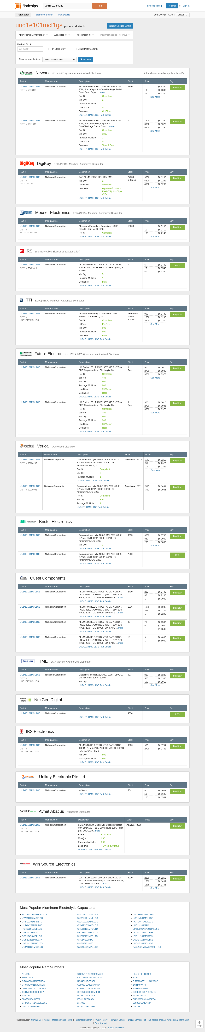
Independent (86, 35)
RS (50, 251)
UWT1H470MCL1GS (32, 918)
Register (172, 5)
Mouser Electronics (71, 212)
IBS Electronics (38, 731)
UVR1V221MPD (30, 932)
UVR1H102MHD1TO (32, 943)
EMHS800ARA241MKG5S (146, 929)
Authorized (63, 35)
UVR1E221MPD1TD (87, 947)
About (46, 1020)
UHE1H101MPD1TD (87, 929)
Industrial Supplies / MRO (115, 35)
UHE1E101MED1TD (87, 936)
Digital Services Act (137, 1020)
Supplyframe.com (116, 1027)
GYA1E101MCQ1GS (87, 925)
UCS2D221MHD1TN (32, 939)
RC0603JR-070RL (86, 1006)
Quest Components (44, 578)
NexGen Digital (41, 699)
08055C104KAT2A (31, 999)
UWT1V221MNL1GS (87, 921)
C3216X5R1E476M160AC (90, 977)
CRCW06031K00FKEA (144, 999)
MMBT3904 (27, 977)
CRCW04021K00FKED (33, 985)
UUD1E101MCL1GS (30, 86)
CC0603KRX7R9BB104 (144, 992)
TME (55, 661)
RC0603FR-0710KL (87, 995)
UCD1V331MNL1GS (143, 918)
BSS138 (26, 995)
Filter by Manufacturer (30, 59)
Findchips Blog (154, 5)
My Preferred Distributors (34, 35)
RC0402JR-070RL (86, 981)
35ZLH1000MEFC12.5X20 (35, 914)
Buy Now (177, 87)
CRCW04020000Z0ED (88, 992)
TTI (52, 300)
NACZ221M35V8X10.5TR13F (147, 947)
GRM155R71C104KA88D (34, 988)
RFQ (177, 265)
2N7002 (81, 1003)
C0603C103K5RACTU (33, 1006)
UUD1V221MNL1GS (32, 925)
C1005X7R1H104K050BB (90, 974)
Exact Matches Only (86, 49)
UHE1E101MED (85, 943)
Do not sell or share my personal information (169, 1020)
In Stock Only (57, 49)
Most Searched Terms (62, 1020)
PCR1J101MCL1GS (32, 929)
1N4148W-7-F (140, 985)
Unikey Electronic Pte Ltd (54, 776)
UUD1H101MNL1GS (143, 939)
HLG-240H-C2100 (142, 974)
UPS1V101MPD (85, 939)
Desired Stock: (30, 47)
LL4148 (136, 1006)
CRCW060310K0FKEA (33, 981)
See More (155, 97)
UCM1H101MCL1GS (32, 947)
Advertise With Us (103, 1023)
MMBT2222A (139, 995)
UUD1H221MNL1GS (87, 918)
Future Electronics (69, 353)
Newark (60, 73)
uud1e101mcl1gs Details (120, 26)
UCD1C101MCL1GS (143, 932)
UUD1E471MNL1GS (87, 914)
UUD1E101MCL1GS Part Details (95, 115)
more (102, 92)
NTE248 (26, 974)
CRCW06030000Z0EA (33, 992)
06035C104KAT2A (142, 1003)
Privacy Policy (101, 1020)
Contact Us (36, 1020)
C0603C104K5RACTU (88, 988)
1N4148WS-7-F (140, 988)
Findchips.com (26, 6)
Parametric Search (83, 1020)
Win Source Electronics (49, 864)
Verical (47, 446)
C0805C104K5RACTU (88, 985)
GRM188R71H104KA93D (145, 981)
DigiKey (61, 163)
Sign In (186, 5)
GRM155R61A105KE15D (34, 1003)
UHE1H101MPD (141, 925)
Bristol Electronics (47, 521)
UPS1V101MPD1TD (32, 921)
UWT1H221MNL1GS (143, 914)
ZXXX (136, 977)
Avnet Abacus (55, 811)
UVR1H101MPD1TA (143, 936)
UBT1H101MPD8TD (87, 932)
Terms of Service (117, 1020)
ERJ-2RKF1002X (86, 999)
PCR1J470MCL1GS (32, 936)
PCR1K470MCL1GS (143, 921)
